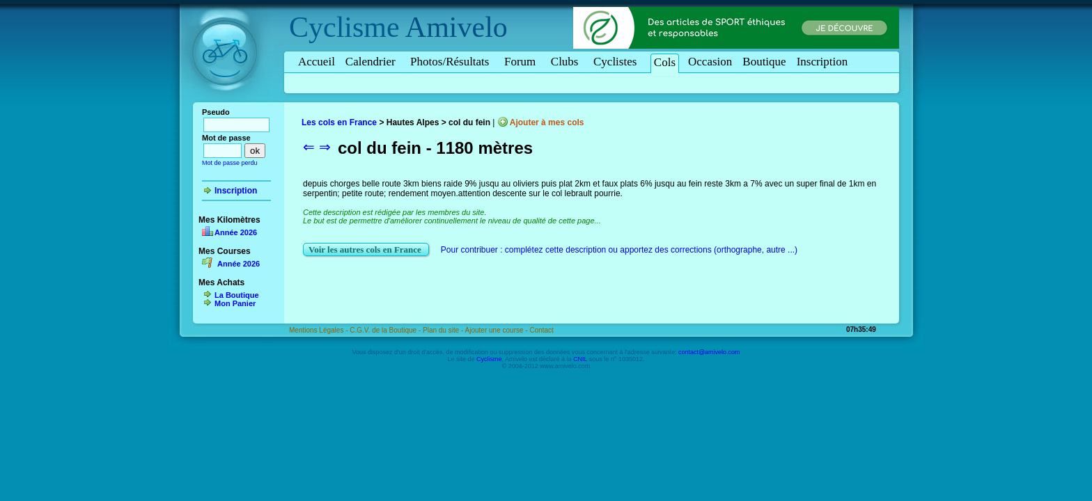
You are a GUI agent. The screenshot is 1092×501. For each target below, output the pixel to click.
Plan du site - (444, 330)
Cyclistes (617, 61)
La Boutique (236, 295)
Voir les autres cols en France (366, 249)
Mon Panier (235, 303)
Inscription (822, 61)
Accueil (316, 61)
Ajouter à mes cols (547, 122)
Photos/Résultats (452, 61)
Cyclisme (344, 27)
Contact (541, 330)
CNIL (580, 359)
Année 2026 (235, 232)
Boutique (764, 61)
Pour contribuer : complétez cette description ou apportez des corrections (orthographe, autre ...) (619, 250)
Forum (522, 61)
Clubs (567, 61)
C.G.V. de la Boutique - (386, 330)
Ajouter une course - (497, 330)
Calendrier (372, 61)
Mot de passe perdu (230, 162)
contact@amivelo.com (709, 352)
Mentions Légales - (319, 330)
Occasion (710, 61)
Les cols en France (339, 122)
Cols (665, 62)
